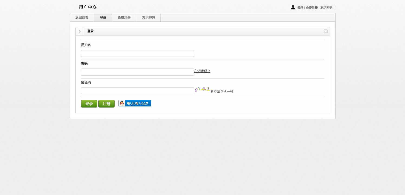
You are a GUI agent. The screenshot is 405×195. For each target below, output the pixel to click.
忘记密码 (326, 7)
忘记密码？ (202, 71)
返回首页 (81, 18)
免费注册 (312, 7)
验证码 (86, 82)
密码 (84, 64)
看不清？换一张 (221, 91)
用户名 (86, 45)
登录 (300, 7)
